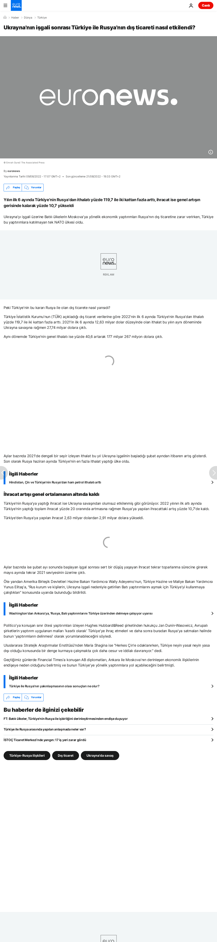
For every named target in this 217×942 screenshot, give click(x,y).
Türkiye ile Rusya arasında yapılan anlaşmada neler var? (45, 729)
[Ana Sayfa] (5, 17)
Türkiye (42, 17)
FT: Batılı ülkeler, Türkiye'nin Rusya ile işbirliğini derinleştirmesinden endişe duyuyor (66, 719)
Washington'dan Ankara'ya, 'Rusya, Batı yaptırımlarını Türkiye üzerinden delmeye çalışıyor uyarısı (81, 613)
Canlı (206, 5)
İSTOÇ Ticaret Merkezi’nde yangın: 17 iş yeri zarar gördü (45, 740)
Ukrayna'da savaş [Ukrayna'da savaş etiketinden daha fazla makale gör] (100, 755)
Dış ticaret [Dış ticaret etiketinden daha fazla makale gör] (65, 755)
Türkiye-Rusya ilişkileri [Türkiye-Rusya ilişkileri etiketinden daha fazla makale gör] (27, 755)
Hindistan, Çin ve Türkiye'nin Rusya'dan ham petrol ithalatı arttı (55, 482)
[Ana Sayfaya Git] (16, 5)
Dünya (28, 17)
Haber (15, 17)
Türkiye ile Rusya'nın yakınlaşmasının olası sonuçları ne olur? (54, 686)
